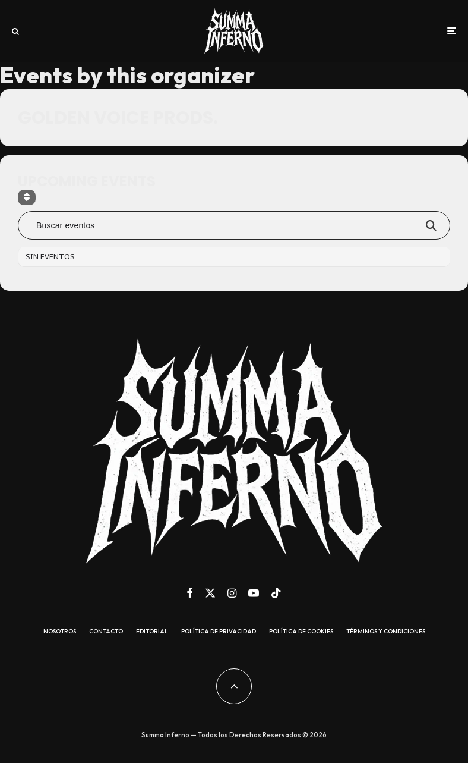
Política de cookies (301, 631)
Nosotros (59, 631)
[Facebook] (190, 593)
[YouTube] (253, 593)
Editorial (152, 631)
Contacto (106, 631)
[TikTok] (276, 593)
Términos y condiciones (385, 631)
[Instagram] (232, 593)
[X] (210, 593)
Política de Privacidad (218, 631)
